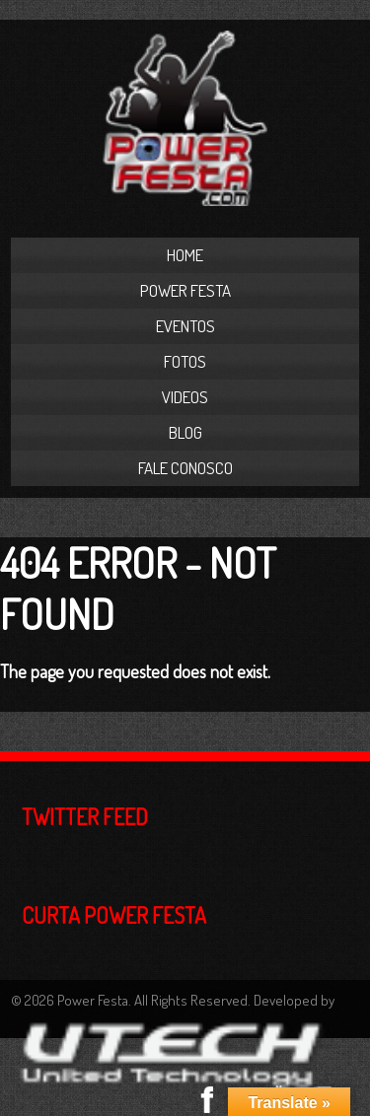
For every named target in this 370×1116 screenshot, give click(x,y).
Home (185, 254)
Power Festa (185, 290)
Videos (185, 396)
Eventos (185, 325)
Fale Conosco (185, 467)
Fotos (185, 361)
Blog (185, 432)
